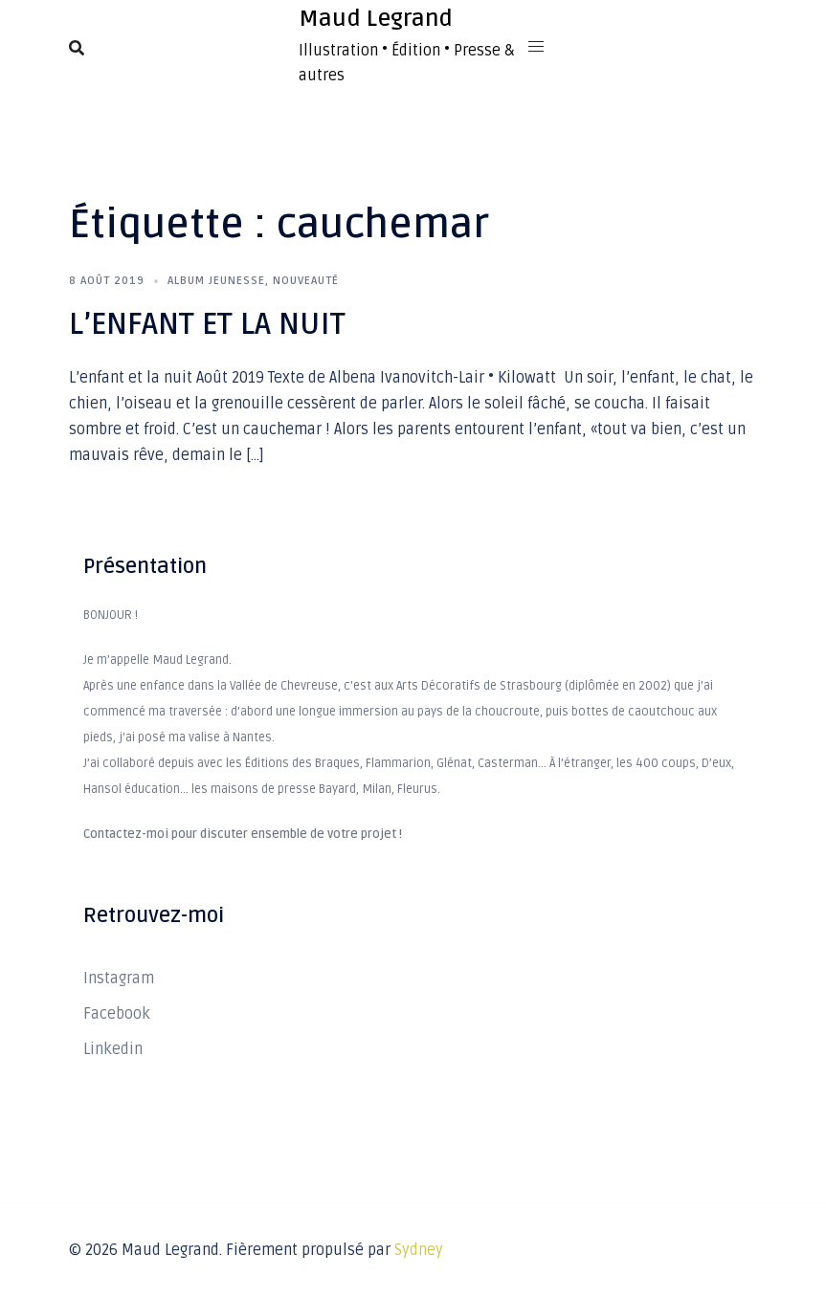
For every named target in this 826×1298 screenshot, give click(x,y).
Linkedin (113, 1049)
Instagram (118, 978)
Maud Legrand (376, 19)
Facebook (116, 1013)
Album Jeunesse (216, 281)
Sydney (418, 1250)
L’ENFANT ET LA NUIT (207, 323)
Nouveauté (306, 281)
